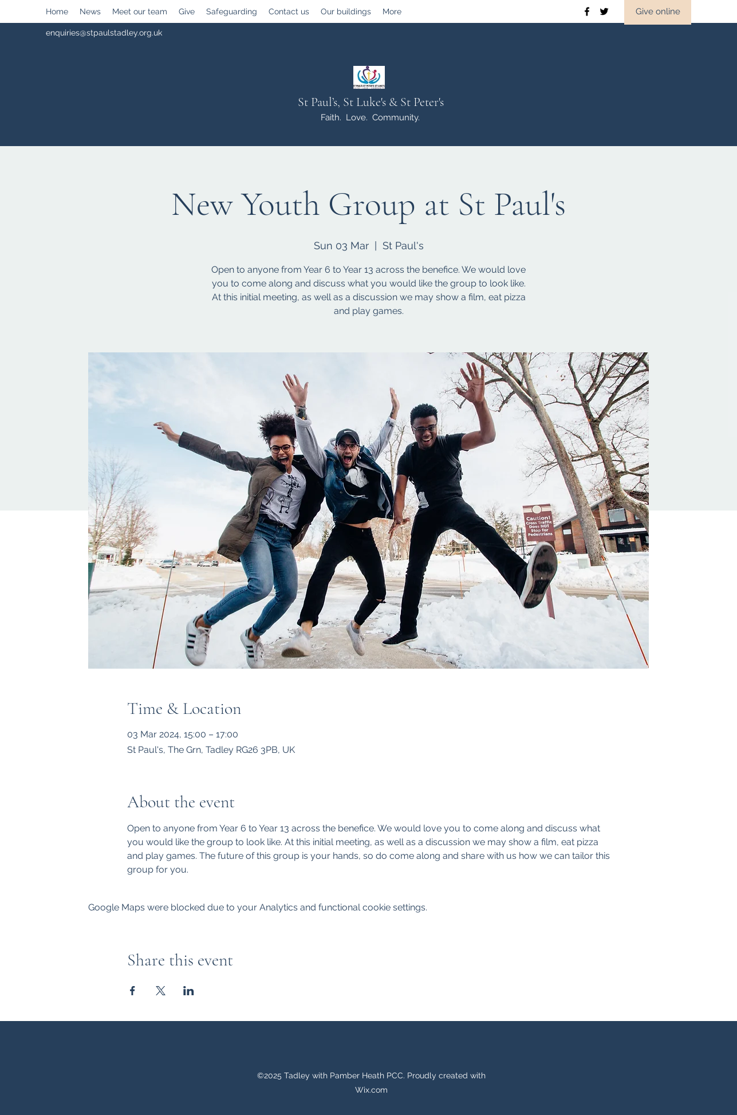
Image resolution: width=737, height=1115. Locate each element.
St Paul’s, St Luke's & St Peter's (371, 102)
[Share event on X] (160, 990)
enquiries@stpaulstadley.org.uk (104, 32)
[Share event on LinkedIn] (188, 990)
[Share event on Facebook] (132, 990)
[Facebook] (587, 11)
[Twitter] (604, 11)
